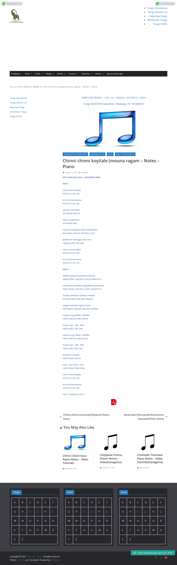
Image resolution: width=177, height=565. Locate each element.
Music (110, 154)
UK (112, 97)
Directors (87, 73)
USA (107, 97)
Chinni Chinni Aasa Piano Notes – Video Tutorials (75, 459)
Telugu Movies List (157, 12)
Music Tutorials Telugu (125, 154)
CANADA (119, 97)
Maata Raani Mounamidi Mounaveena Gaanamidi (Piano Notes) (145, 416)
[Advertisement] (88, 50)
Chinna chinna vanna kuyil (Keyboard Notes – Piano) (85, 416)
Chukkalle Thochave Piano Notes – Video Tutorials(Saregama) (150, 458)
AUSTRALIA (132, 97)
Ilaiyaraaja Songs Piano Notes (75, 154)
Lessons (74, 73)
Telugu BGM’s (160, 23)
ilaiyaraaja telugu (158, 16)
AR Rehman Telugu (157, 19)
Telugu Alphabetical (157, 8)
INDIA (143, 97)
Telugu (49, 73)
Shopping (16, 73)
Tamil (39, 73)
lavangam (84, 172)
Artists (99, 73)
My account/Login (115, 73)
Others (61, 73)
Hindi (28, 73)
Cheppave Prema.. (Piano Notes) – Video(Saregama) (111, 458)
